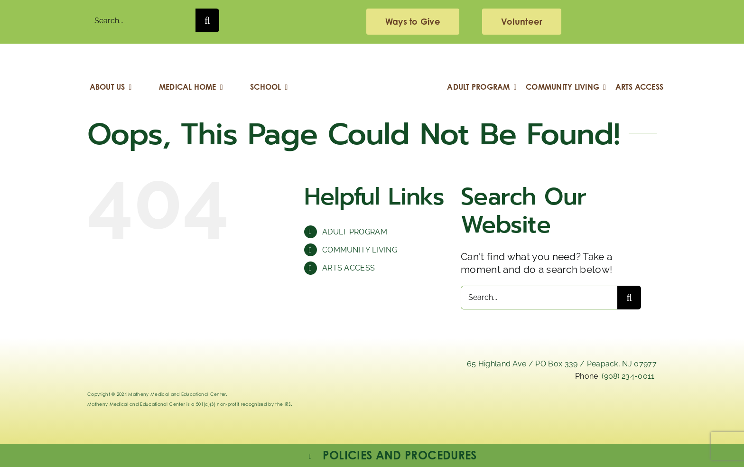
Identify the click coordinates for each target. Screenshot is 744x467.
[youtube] (637, 406)
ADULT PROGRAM (354, 231)
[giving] (412, 22)
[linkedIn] (457, 406)
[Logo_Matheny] (372, 58)
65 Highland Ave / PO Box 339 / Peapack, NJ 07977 (562, 363)
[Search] (207, 20)
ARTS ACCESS (348, 267)
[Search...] (141, 20)
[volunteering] (521, 22)
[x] (502, 406)
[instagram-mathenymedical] (551, 413)
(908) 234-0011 (628, 376)
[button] (392, 455)
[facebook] (592, 406)
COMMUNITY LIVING (359, 249)
